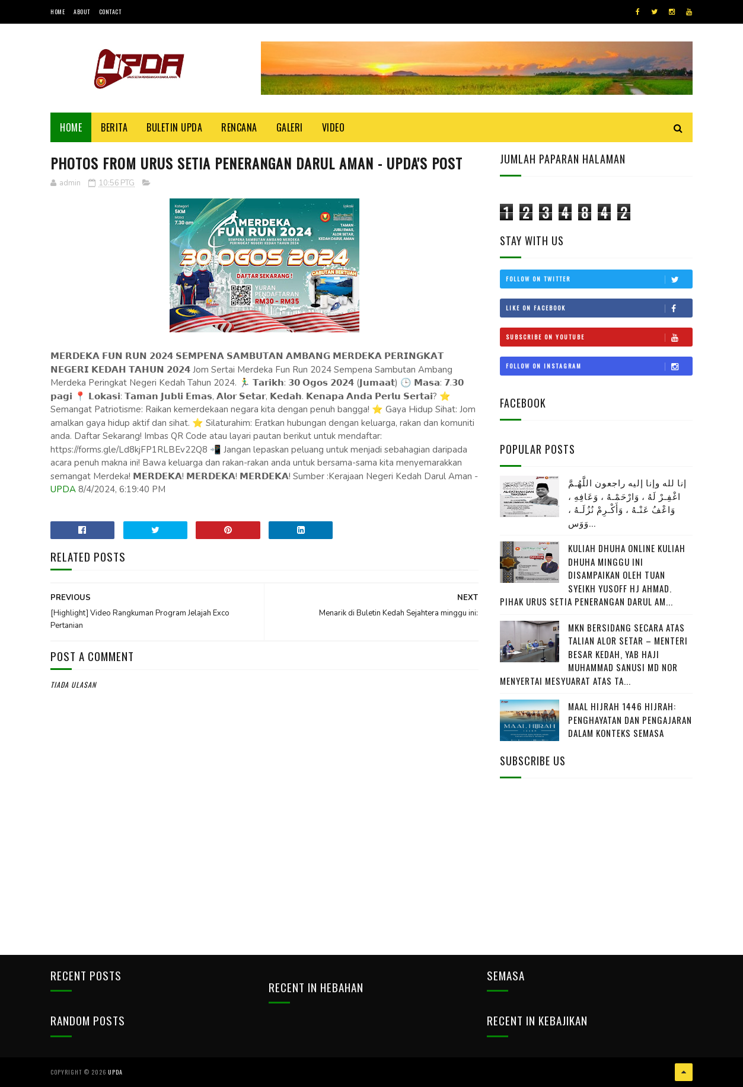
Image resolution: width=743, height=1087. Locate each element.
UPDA (63, 489)
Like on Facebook (599, 308)
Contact (110, 11)
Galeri (289, 127)
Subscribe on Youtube (599, 337)
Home (57, 11)
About (82, 11)
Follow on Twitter (599, 279)
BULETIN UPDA (174, 127)
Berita (114, 127)
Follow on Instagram (599, 366)
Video (333, 127)
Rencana (239, 127)
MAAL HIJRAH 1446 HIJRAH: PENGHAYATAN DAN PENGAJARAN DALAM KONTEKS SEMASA (630, 719)
